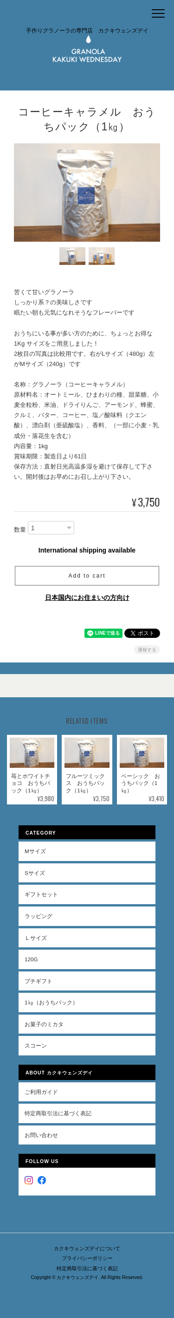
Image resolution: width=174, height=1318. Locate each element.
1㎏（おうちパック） (51, 1002)
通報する (147, 649)
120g (31, 959)
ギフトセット (41, 894)
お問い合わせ (41, 1135)
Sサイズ (35, 873)
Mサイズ (35, 851)
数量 (20, 529)
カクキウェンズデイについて (87, 1248)
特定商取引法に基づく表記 (58, 1113)
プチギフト (38, 981)
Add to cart (86, 575)
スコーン (36, 1045)
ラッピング (38, 916)
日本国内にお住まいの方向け (87, 597)
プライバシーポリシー (87, 1258)
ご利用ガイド (41, 1092)
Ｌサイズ (36, 938)
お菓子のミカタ (44, 1024)
